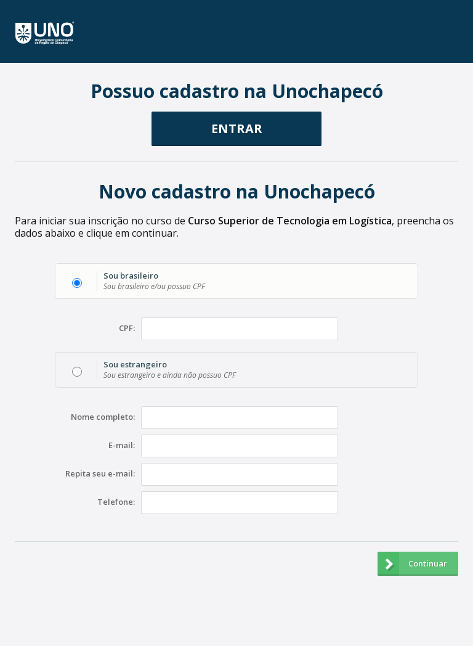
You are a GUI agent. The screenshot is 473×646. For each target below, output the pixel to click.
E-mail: (121, 446)
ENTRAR (236, 128)
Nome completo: (103, 417)
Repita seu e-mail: (100, 474)
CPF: (127, 328)
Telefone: (116, 502)
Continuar (412, 564)
